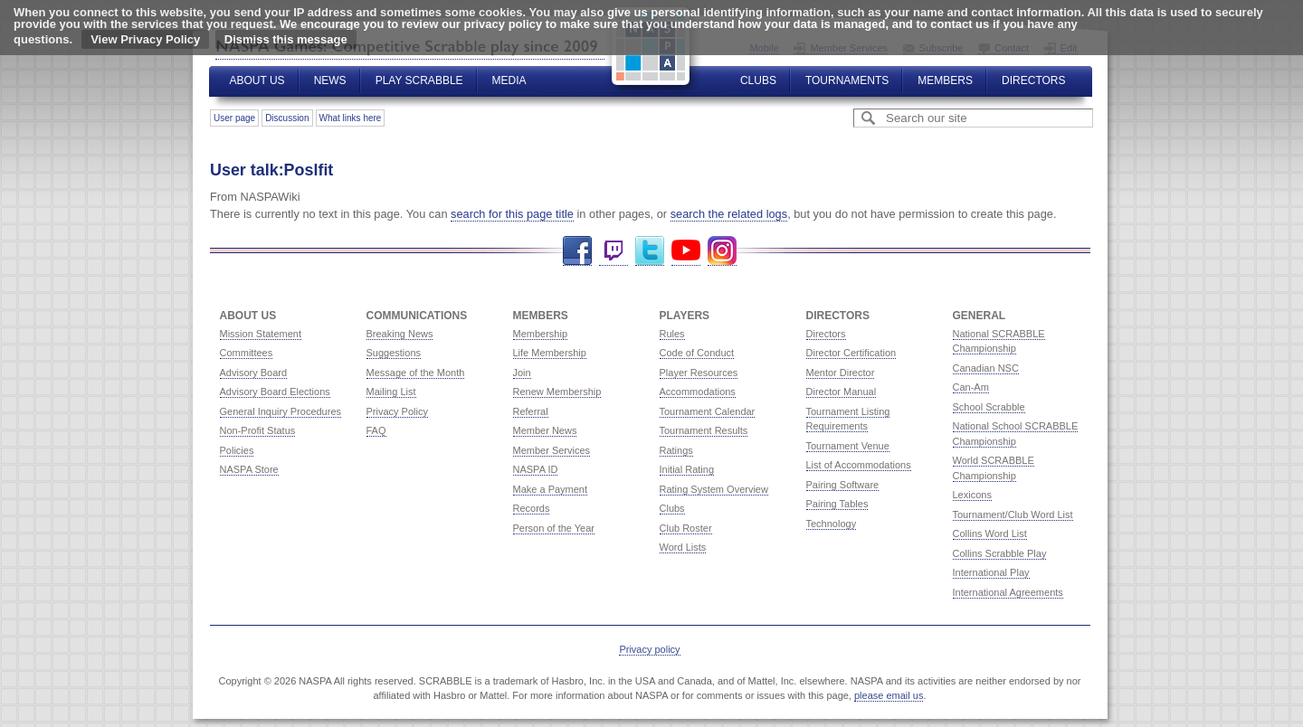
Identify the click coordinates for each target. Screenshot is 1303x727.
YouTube (685, 251)
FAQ (376, 430)
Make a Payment (550, 489)
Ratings (676, 450)
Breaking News (399, 333)
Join (522, 372)
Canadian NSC (986, 368)
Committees (246, 352)
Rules (672, 333)
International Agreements (1008, 592)
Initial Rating (687, 469)
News (330, 80)
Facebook (577, 251)
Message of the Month (415, 372)
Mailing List (391, 391)
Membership (540, 333)
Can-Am (971, 387)
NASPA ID (535, 469)
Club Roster (686, 528)
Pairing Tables (837, 503)
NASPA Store (249, 469)
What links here (350, 118)
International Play (991, 572)
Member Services (552, 450)
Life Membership (549, 352)
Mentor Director (840, 372)
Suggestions (394, 352)
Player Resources (699, 372)
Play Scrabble (419, 80)
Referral (530, 411)
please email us (888, 695)
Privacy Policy (397, 411)
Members (945, 80)
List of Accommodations (858, 464)
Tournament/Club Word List (1013, 514)
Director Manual (841, 391)
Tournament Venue (847, 445)
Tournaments (847, 80)
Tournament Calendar (708, 411)
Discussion (287, 118)
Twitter (649, 251)
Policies (237, 450)
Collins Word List (990, 533)
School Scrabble (989, 406)
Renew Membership (557, 391)
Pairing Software (843, 484)
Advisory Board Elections (275, 391)
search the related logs (729, 214)
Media (509, 80)
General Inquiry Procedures (281, 411)
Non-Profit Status (258, 430)
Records (531, 508)
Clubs (758, 80)
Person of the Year (554, 528)
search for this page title (512, 214)
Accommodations (698, 391)
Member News (545, 430)
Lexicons (972, 494)
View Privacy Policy (145, 39)
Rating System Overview (714, 489)
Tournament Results (704, 430)
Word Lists (683, 547)
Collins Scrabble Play (1000, 553)
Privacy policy (649, 649)
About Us (257, 80)
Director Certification (851, 352)
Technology (831, 523)
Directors (1033, 80)
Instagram (722, 251)
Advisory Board (254, 372)
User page (234, 118)
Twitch (613, 251)
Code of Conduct (697, 352)
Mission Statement (260, 333)
